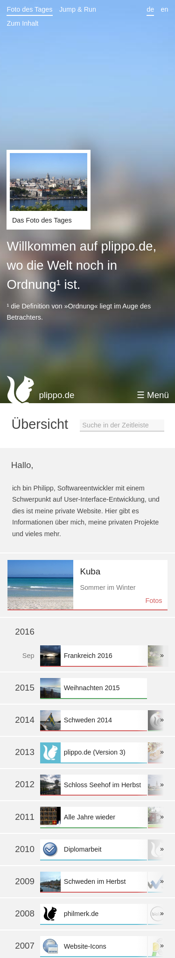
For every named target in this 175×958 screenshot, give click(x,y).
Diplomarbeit (93, 849)
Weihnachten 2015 (93, 688)
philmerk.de (93, 914)
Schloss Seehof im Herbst (93, 785)
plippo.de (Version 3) (93, 752)
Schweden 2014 (93, 720)
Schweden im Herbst (93, 882)
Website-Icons (93, 946)
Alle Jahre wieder (93, 817)
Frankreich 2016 (93, 655)
